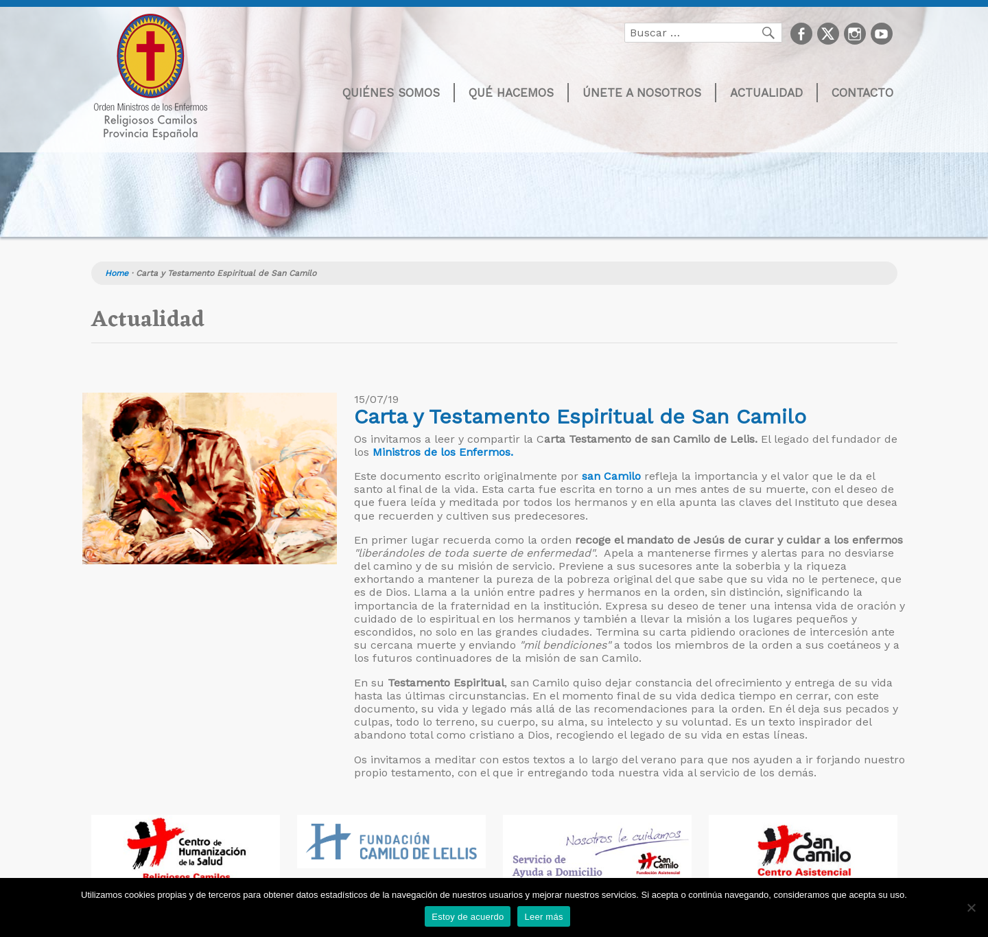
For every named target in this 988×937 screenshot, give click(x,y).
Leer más (543, 917)
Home (116, 273)
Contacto (862, 93)
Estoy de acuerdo (468, 917)
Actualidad (766, 93)
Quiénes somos (391, 93)
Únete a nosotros (642, 93)
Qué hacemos (511, 93)
